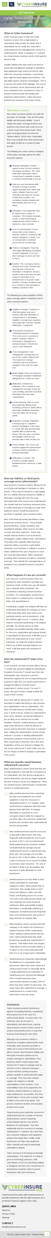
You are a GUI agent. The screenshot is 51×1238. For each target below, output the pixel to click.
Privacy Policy (8, 1214)
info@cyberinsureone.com (14, 1227)
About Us (6, 1210)
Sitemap (5, 1217)
